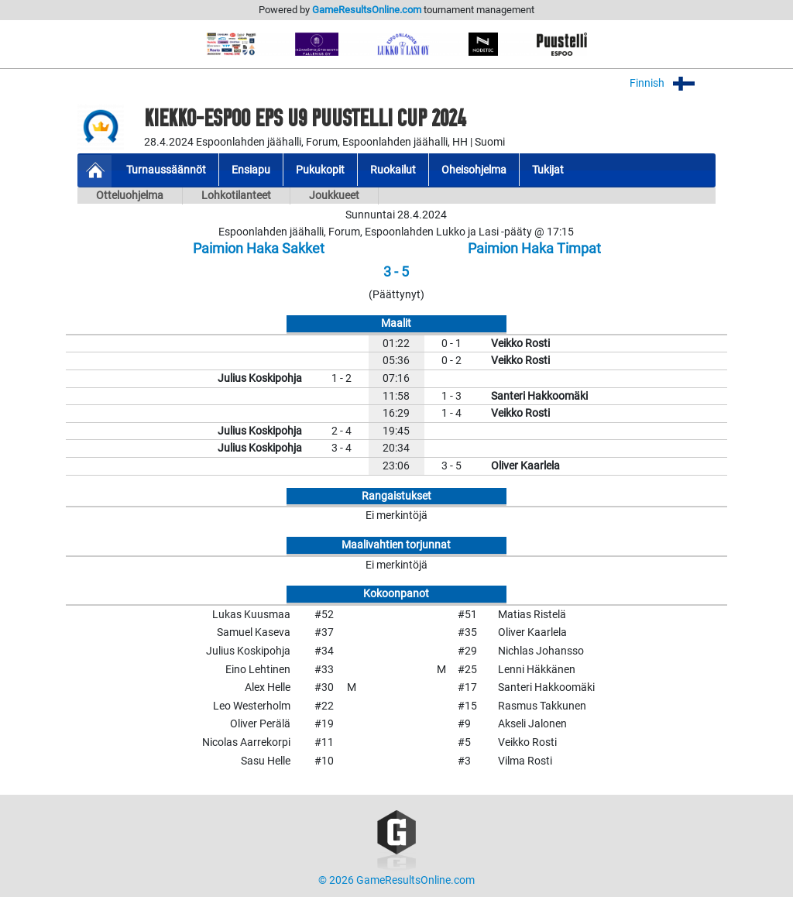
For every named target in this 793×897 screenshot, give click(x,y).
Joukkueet (334, 195)
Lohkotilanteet (236, 195)
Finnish (673, 83)
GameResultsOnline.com (366, 9)
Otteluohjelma (129, 195)
